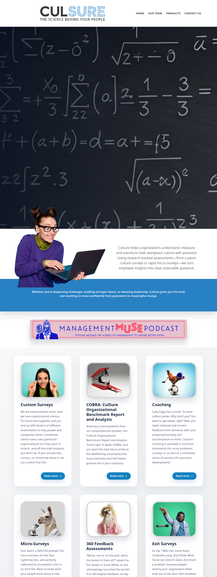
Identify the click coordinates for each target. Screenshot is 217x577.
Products (173, 13)
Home (140, 13)
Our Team (155, 13)
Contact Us (192, 13)
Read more (53, 476)
